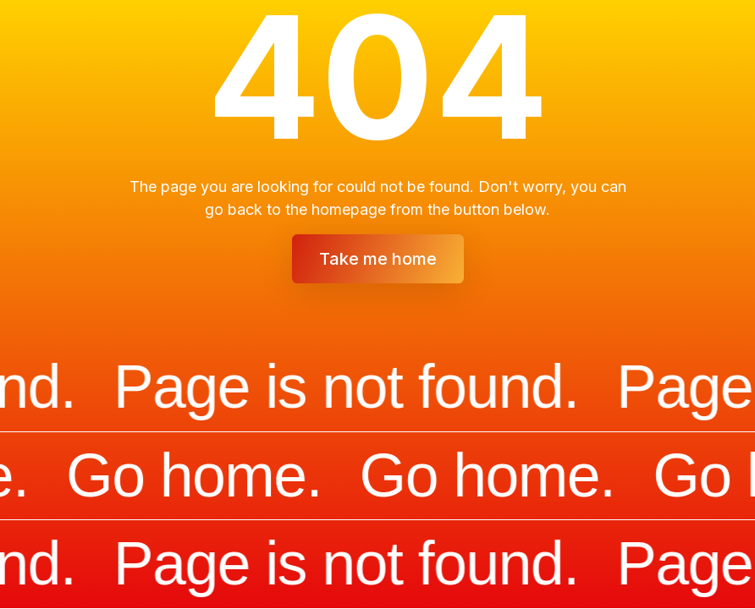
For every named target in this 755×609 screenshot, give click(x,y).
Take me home (378, 259)
